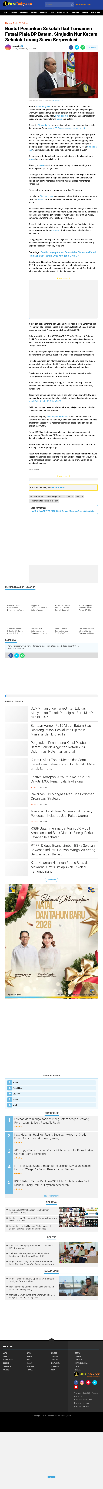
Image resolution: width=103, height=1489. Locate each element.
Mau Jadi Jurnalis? (81, 1406)
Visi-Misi (77, 1393)
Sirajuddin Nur (58, 101)
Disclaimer (78, 1396)
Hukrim (6, 1363)
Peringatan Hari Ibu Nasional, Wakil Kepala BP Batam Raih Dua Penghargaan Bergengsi (30, 1227)
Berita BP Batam (36, 496)
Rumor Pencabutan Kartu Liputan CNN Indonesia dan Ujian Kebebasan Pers (31, 1280)
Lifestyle (75, 13)
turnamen (55, 230)
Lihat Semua (51, 880)
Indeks (14, 13)
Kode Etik (86, 1393)
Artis (5, 1353)
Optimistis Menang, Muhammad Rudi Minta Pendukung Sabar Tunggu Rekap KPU (29, 1254)
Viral (15, 1105)
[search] (59, 4)
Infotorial (55, 1363)
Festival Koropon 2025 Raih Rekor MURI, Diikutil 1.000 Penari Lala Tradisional (60, 779)
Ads (52, 1477)
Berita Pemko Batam (59, 13)
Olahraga (55, 1366)
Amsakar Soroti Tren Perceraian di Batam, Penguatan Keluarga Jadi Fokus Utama (61, 813)
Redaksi (95, 1393)
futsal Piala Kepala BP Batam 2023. (45, 401)
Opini (77, 1366)
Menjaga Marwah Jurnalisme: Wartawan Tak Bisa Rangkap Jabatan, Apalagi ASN (32, 1296)
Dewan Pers (8, 1360)
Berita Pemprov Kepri (55, 496)
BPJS (29, 1353)
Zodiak (78, 1370)
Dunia (29, 1360)
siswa (59, 119)
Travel (30, 1370)
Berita (77, 1353)
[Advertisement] (15, 91)
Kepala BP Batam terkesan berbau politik (66, 128)
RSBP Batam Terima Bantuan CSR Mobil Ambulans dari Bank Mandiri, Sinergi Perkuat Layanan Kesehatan (63, 832)
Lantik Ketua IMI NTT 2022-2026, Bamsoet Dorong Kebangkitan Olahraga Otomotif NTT (63, 511)
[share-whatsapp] (82, 47)
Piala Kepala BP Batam (57, 416)
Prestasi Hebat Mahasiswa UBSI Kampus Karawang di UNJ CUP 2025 (33, 1219)
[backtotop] (51, 1341)
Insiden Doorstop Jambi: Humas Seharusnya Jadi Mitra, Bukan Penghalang (31, 1288)
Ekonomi (54, 1360)
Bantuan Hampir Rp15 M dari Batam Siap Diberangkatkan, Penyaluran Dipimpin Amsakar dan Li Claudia (61, 730)
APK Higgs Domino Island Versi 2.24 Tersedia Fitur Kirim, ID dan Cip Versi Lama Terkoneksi (53, 1152)
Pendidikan (17, 1088)
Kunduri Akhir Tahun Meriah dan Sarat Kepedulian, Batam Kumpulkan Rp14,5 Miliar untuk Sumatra (63, 764)
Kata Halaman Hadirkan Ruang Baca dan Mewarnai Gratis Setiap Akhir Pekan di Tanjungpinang (60, 867)
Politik (15, 1082)
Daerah (34, 13)
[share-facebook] (71, 47)
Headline (24, 13)
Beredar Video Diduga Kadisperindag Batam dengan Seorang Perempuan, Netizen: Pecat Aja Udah (51, 1120)
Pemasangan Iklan (81, 1403)
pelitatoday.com (43, 106)
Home (6, 13)
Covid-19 (16, 1094)
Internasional (81, 1363)
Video (15, 1099)
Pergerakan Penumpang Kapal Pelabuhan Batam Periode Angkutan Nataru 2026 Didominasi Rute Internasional (61, 747)
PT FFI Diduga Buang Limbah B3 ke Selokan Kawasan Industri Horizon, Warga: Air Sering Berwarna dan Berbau (63, 850)
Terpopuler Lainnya (51, 1196)
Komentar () (92, 47)
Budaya (6, 1356)
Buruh (29, 1356)
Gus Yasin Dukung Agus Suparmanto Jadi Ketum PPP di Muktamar (31, 1246)
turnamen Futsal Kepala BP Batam (44, 501)
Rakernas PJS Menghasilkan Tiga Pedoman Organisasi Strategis (62, 796)
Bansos (54, 1353)
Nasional (44, 13)
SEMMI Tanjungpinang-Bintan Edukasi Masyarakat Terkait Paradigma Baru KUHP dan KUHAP (62, 712)
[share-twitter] (77, 47)
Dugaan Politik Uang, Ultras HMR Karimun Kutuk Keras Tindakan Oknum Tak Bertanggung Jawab (31, 1262)
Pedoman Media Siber (83, 1400)
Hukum (85, 13)
